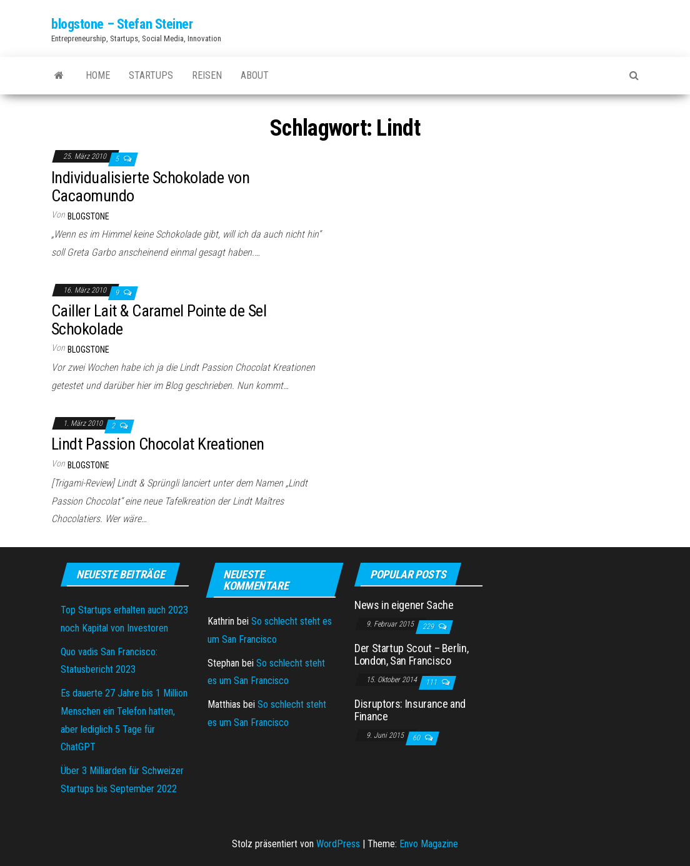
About (255, 75)
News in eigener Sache (403, 605)
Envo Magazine (428, 844)
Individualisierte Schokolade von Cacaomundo (150, 186)
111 (432, 682)
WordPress (338, 844)
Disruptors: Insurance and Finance (410, 710)
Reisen (207, 75)
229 (429, 626)
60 (417, 737)
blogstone (88, 216)
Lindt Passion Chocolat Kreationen (157, 444)
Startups (151, 75)
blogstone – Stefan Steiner (122, 24)
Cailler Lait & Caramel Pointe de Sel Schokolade (158, 319)
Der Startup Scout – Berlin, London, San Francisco (411, 654)
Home (98, 75)
